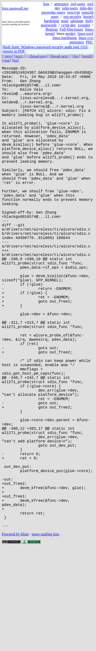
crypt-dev (68, 25)
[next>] (19, 56)
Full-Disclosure (71, 29)
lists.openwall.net (15, 8)
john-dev (86, 8)
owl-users (77, 4)
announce (61, 4)
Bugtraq (52, 29)
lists (46, 4)
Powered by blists (15, 637)
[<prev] (7, 56)
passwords (49, 25)
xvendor (84, 25)
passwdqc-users (53, 12)
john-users (70, 8)
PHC (89, 42)
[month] (87, 56)
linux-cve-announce (82, 40)
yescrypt (73, 12)
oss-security (72, 17)
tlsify (89, 21)
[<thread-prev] (37, 56)
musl (64, 21)
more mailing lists (45, 637)
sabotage (76, 21)
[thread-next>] (60, 56)
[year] (6, 60)
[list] (15, 60)
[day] (76, 56)
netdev (71, 34)
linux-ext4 (85, 34)
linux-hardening (64, 38)
